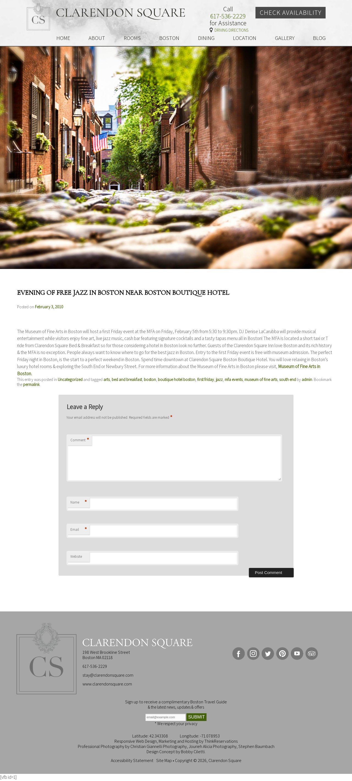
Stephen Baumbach (256, 746)
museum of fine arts (260, 379)
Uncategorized (70, 379)
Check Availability (290, 12)
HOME (63, 38)
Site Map (164, 760)
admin (307, 379)
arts (106, 379)
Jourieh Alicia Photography (213, 746)
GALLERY (285, 38)
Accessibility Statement (132, 760)
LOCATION (244, 38)
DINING (206, 38)
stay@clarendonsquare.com (107, 675)
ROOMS (132, 38)
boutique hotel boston (176, 379)
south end (287, 379)
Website (76, 556)
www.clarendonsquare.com (107, 684)
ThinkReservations (221, 741)
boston (150, 379)
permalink (31, 384)
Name (78, 503)
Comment (79, 440)
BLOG (319, 38)
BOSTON (169, 38)
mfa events (234, 379)
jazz (219, 379)
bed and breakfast (127, 379)
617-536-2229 (228, 16)
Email (78, 530)
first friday (205, 379)
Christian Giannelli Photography (158, 746)
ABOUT (97, 38)
